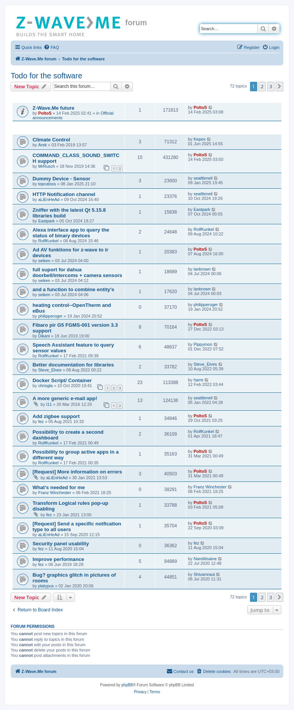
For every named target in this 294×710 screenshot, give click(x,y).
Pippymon (203, 344)
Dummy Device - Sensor (61, 179)
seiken (44, 260)
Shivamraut (204, 574)
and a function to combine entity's (73, 289)
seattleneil (203, 178)
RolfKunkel (48, 240)
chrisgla (45, 385)
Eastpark (46, 221)
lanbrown (202, 269)
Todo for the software (46, 75)
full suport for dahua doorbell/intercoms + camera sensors (77, 272)
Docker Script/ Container (62, 380)
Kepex (200, 139)
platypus (46, 586)
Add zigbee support (56, 416)
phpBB (127, 685)
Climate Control (51, 140)
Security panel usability (61, 543)
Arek (42, 145)
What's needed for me (59, 487)
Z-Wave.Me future (53, 108)
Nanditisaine (205, 558)
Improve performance (58, 559)
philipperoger (50, 316)
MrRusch (46, 166)
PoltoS (45, 113)
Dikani (44, 336)
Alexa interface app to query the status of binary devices (71, 232)
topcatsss (47, 184)
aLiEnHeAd (49, 199)
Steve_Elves (50, 370)
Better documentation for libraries (73, 365)
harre (199, 380)
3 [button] (271, 86)
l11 (49, 404)
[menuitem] (51, 47)
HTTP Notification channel (64, 194)
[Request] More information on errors (77, 472)
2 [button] (262, 86)
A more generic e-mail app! (65, 398)
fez (41, 421)
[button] (279, 86)
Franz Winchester (54, 492)
